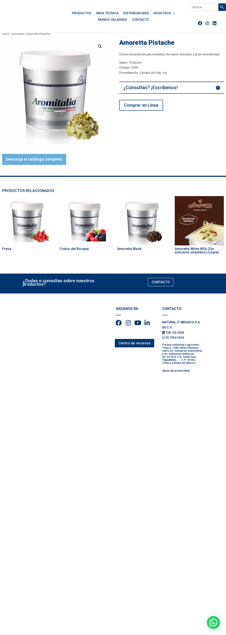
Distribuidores (136, 13)
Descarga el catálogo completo (34, 159)
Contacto (140, 20)
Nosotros (162, 13)
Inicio (5, 33)
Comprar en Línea (141, 105)
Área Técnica (107, 13)
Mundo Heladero (112, 20)
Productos (81, 13)
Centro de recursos (135, 343)
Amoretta (18, 33)
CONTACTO (161, 282)
